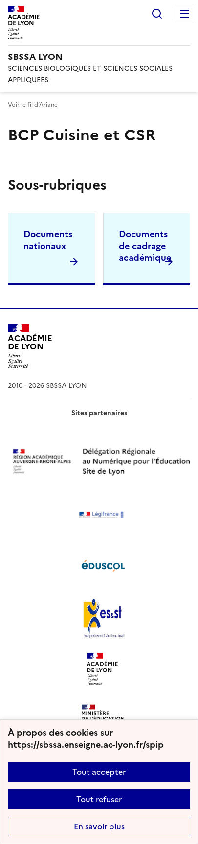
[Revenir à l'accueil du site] (30, 346)
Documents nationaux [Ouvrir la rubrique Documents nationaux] (47, 240)
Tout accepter (99, 772)
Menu (184, 13)
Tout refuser (99, 799)
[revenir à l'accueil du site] (99, 57)
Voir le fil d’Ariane (33, 104)
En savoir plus (99, 826)
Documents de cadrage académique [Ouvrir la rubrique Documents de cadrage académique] (145, 246)
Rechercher (157, 13)
